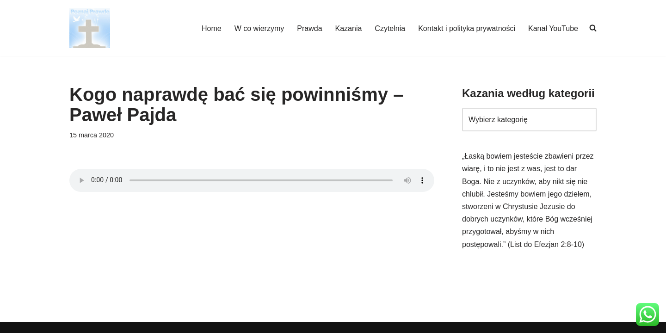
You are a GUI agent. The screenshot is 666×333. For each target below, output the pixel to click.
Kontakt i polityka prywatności (466, 28)
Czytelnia (390, 28)
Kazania (348, 28)
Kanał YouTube (553, 28)
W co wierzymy (259, 28)
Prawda (309, 28)
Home (212, 28)
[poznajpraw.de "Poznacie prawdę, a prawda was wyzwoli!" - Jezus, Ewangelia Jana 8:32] (89, 28)
